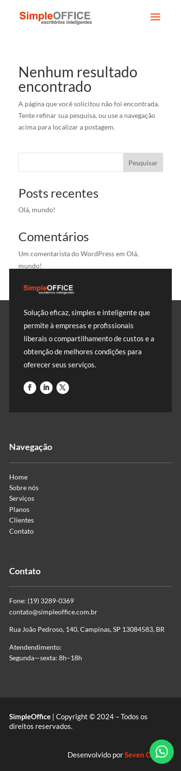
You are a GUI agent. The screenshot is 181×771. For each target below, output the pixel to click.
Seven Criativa (148, 754)
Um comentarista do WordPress (66, 253)
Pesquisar (143, 163)
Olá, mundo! (37, 209)
